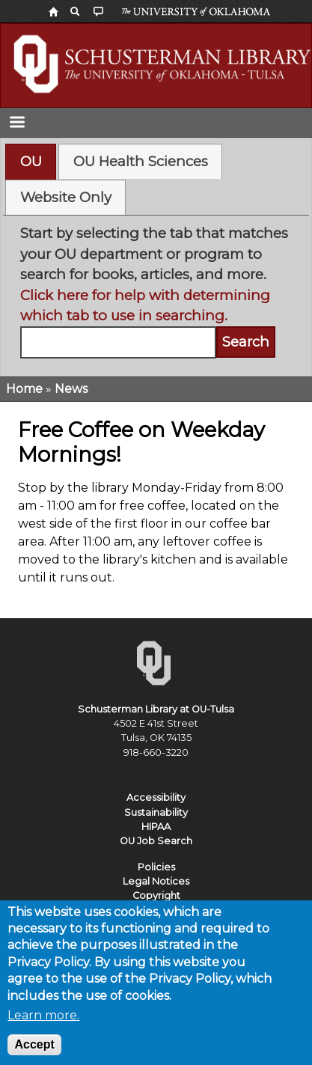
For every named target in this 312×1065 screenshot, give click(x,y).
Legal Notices (156, 881)
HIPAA (156, 826)
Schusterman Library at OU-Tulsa (156, 709)
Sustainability (156, 812)
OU (31, 161)
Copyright (156, 895)
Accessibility (156, 797)
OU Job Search (156, 840)
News (71, 389)
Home (24, 389)
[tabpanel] (156, 290)
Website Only (65, 197)
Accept (34, 1053)
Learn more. (43, 1024)
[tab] (30, 162)
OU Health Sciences (140, 161)
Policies (156, 867)
